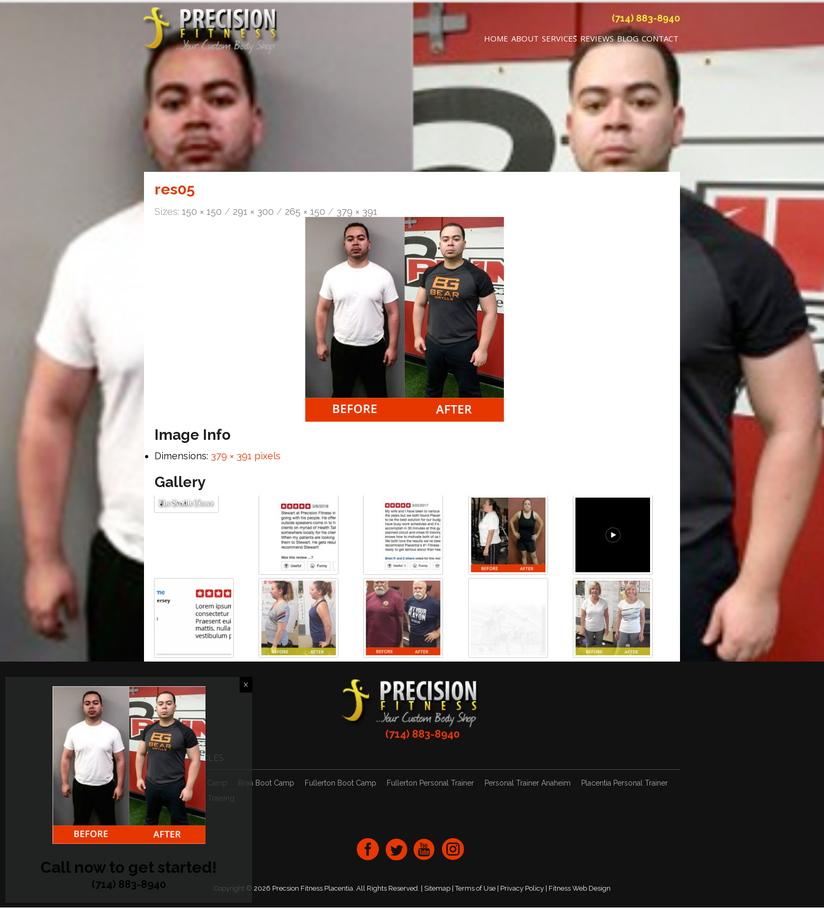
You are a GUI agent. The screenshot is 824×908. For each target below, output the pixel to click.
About (525, 40)
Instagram (453, 850)
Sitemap (437, 889)
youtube (425, 850)
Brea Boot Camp (266, 784)
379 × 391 (356, 212)
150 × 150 (202, 212)
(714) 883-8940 (646, 19)
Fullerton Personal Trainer (430, 784)
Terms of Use (475, 889)
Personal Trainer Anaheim (528, 784)
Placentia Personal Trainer (624, 784)
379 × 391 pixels (246, 456)
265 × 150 (305, 212)
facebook (368, 850)
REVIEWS (597, 40)
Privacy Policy (522, 889)
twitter (396, 850)
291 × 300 (253, 212)
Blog (627, 40)
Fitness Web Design (580, 889)
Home (496, 40)
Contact (660, 40)
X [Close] (246, 684)
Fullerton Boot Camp (340, 784)
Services (559, 40)
